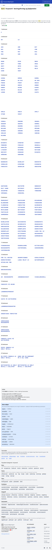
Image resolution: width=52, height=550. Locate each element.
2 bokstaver (4, 36)
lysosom (4, 150)
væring (37, 133)
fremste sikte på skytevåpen (7, 339)
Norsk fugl (38, 474)
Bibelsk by (26, 495)
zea (36, 54)
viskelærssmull (40, 277)
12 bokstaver (4, 254)
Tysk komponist (13, 514)
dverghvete (39, 222)
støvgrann (21, 214)
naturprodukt (39, 260)
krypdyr (4, 424)
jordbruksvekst (23, 277)
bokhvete (38, 162)
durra (37, 78)
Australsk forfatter (5, 487)
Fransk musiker (4, 512)
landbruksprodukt (7, 291)
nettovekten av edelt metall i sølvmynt (26, 365)
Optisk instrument (44, 504)
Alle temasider (4, 456)
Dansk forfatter (14, 487)
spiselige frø (6, 262)
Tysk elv (41, 468)
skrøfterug (22, 236)
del (2, 49)
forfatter (21, 205)
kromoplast (5, 231)
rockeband (38, 212)
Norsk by (15, 496)
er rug (37, 80)
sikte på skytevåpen (8, 299)
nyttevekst (22, 233)
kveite (37, 126)
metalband (4, 210)
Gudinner (20, 519)
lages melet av (23, 260)
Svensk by (36, 496)
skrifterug (5, 236)
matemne (20, 150)
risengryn (21, 212)
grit (2, 66)
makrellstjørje (5, 419)
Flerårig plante (4, 481)
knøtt (37, 90)
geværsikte (22, 224)
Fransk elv (13, 468)
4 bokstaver (4, 58)
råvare (37, 128)
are (19, 47)
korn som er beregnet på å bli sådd (26, 357)
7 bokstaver (4, 139)
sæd (19, 54)
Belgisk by (32, 495)
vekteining (5, 238)
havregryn (38, 205)
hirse (37, 87)
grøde (37, 85)
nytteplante (39, 245)
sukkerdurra (39, 248)
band (2, 61)
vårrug (20, 133)
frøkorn (4, 145)
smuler (3, 133)
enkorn (20, 121)
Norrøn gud (26, 519)
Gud (16, 519)
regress (3, 409)
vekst (20, 114)
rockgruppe (39, 233)
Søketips (3, 25)
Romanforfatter (40, 487)
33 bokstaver (4, 362)
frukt (20, 83)
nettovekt (21, 210)
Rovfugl (7, 476)
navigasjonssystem (6, 434)
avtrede (4, 416)
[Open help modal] (6, 25)
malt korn (4, 188)
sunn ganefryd (5, 431)
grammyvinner (22, 257)
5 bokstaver (4, 75)
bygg (19, 61)
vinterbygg (22, 238)
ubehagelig (4, 421)
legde (3, 92)
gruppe (20, 123)
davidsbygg (22, 222)
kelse (20, 90)
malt (19, 68)
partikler (4, 212)
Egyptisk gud (4, 519)
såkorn (20, 131)
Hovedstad (46, 496)
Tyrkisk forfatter (29, 489)
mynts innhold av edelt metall (7, 348)
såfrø (20, 92)
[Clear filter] (34, 5)
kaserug (20, 147)
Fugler (10, 458)
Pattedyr (44, 474)
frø (36, 49)
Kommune (3, 498)
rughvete (38, 188)
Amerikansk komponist (6, 510)
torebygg (21, 190)
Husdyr (22, 474)
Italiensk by (9, 496)
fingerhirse (5, 245)
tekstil (3, 426)
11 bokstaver (4, 242)
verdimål (21, 193)
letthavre (21, 207)
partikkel (38, 210)
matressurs (5, 233)
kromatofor (39, 229)
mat (19, 52)
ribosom (20, 152)
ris (36, 52)
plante (3, 429)
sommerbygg (39, 236)
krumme (20, 126)
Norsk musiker (32, 512)
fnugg (3, 83)
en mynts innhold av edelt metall (8, 357)
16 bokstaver (4, 288)
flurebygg (4, 205)
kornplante (22, 229)
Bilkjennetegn (12, 456)
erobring (4, 439)
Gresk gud (11, 519)
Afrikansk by (14, 495)
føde (19, 64)
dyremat (37, 143)
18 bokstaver (4, 303)
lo (18, 39)
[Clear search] (22, 5)
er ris (20, 80)
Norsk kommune (22, 496)
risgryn (37, 152)
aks (2, 47)
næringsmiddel (6, 269)
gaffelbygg (5, 224)
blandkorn (4, 203)
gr (2, 39)
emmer (3, 80)
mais (2, 68)
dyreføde (21, 164)
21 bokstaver (4, 326)
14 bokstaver (4, 274)
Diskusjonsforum (5, 534)
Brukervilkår (47, 538)
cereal (3, 121)
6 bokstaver (4, 118)
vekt (19, 71)
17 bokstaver (4, 296)
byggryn (4, 143)
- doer (30, 537)
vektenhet (38, 214)
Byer (18, 456)
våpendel (4, 193)
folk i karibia (5, 414)
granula (37, 145)
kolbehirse (5, 229)
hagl (36, 66)
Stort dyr (12, 476)
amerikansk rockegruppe (5, 330)
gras (36, 64)
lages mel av (39, 231)
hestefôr (21, 186)
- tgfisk (32, 541)
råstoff (4, 152)
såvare (37, 131)
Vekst (21, 481)
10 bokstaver (4, 218)
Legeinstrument (11, 504)
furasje (20, 145)
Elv (2, 468)
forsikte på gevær (8, 284)
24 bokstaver (4, 335)
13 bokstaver (4, 266)
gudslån (4, 147)
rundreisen (4, 436)
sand (2, 71)
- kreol (31, 534)
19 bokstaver (4, 310)
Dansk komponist (34, 510)
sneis (20, 111)
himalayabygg (39, 257)
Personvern (46, 536)
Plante (10, 481)
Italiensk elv (24, 468)
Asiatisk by (20, 495)
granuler (21, 166)
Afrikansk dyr (4, 474)
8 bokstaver (4, 158)
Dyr (7, 458)
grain (37, 83)
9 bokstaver (4, 197)
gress (20, 85)
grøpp (3, 87)
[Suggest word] (46, 1)
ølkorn (3, 135)
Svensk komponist (41, 512)
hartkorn (4, 186)
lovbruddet (4, 441)
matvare (37, 150)
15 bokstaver (4, 281)
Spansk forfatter (5, 489)
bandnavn (4, 162)
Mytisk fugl (32, 474)
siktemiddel (22, 248)
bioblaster (5, 222)
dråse (20, 78)
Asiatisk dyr (11, 474)
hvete (3, 90)
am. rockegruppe (7, 277)
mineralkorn (22, 245)
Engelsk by (44, 495)
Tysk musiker (21, 514)
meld (36, 68)
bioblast (21, 162)
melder (3, 128)
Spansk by (30, 496)
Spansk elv (36, 468)
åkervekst (4, 200)
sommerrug (4, 214)
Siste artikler (47, 533)
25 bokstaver (4, 344)
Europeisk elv (7, 468)
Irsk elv (19, 468)
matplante (38, 207)
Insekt (27, 474)
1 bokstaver (4, 29)
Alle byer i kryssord (5, 495)
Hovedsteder (42, 456)
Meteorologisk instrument (22, 504)
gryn (19, 66)
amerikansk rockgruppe (5, 321)
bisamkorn (38, 200)
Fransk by (3, 496)
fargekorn (38, 203)
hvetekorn (4, 207)
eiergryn (38, 164)
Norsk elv (30, 468)
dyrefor (20, 143)
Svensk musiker (5, 514)
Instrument (4, 504)
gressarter (5, 226)
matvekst (21, 188)
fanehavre (21, 203)
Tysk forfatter (22, 489)
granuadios (39, 224)
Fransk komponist (44, 510)
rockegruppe (5, 248)
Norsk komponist (24, 512)
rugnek (3, 131)
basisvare (21, 200)
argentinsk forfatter (9, 313)
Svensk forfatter (14, 489)
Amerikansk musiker (18, 510)
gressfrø (38, 166)
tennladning (5, 444)
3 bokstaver (4, 44)
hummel (3, 126)
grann (3, 85)
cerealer (4, 164)
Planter (3, 458)
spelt (37, 111)
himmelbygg (22, 226)
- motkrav (31, 527)
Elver (37, 456)
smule (3, 111)
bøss (36, 61)
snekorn (20, 154)
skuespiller (4, 411)
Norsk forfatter (31, 487)
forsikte (4, 166)
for (19, 49)
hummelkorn (39, 226)
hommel (37, 123)
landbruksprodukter (8, 306)
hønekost (38, 186)
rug (2, 54)
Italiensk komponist (14, 512)
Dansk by (38, 495)
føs (2, 52)
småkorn (4, 154)
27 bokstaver (4, 353)
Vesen (31, 519)
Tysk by (41, 496)
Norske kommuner (30, 456)
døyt (2, 64)
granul (37, 121)
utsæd (3, 114)
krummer (37, 147)
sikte (37, 92)
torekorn (38, 190)
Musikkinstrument (34, 504)
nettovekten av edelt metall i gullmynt (9, 365)
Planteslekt (16, 481)
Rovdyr (2, 476)
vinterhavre (5, 250)
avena (3, 78)
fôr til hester (6, 257)
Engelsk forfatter (23, 487)
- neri (31, 530)
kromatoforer (6, 260)
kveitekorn (22, 231)
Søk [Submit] (47, 5)
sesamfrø (4, 190)
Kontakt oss (46, 531)
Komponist (26, 510)
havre (20, 87)
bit (36, 47)
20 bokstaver (4, 318)
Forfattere (22, 456)
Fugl (19, 474)
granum (3, 123)
